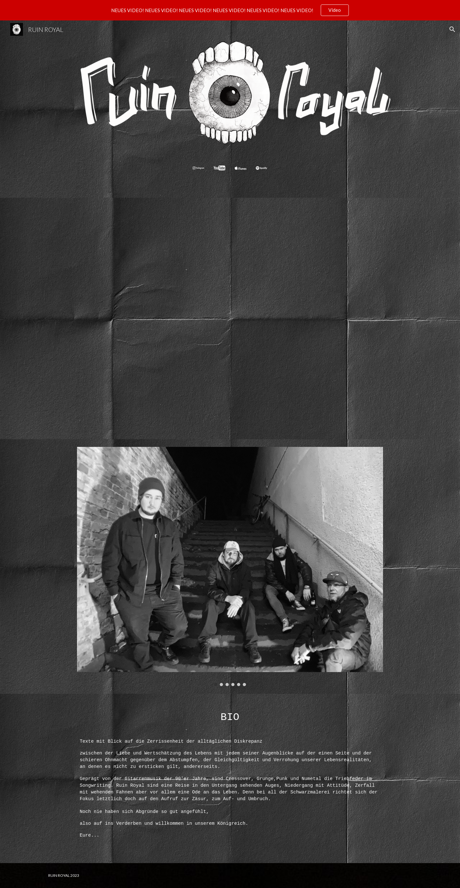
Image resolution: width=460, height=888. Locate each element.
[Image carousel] (230, 566)
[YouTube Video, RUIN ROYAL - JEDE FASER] (230, 318)
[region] (230, 10)
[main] (230, 714)
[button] (452, 29)
